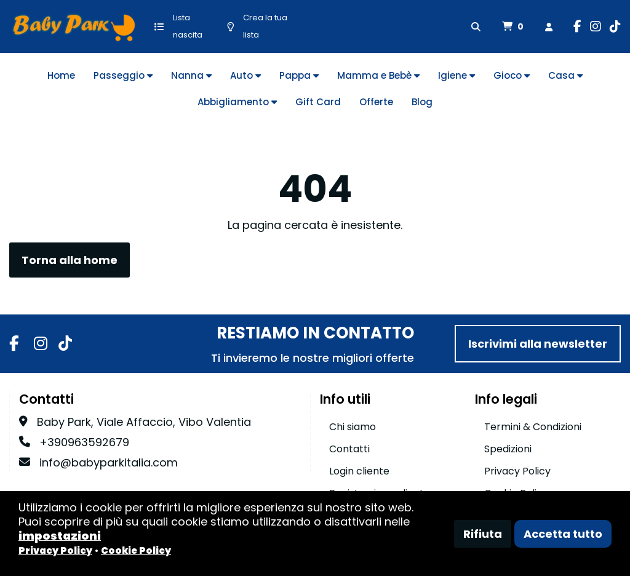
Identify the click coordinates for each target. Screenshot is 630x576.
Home (61, 75)
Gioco (511, 75)
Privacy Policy (517, 471)
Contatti (349, 449)
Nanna (191, 75)
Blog (422, 101)
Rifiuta (482, 534)
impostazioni (59, 535)
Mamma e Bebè (378, 75)
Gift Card (318, 101)
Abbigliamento (237, 101)
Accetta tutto (563, 534)
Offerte (376, 101)
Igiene (456, 75)
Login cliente (359, 471)
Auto (245, 75)
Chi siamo (352, 427)
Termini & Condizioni (532, 427)
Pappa (299, 75)
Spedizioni (508, 449)
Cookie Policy (136, 550)
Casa (565, 75)
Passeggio (123, 75)
